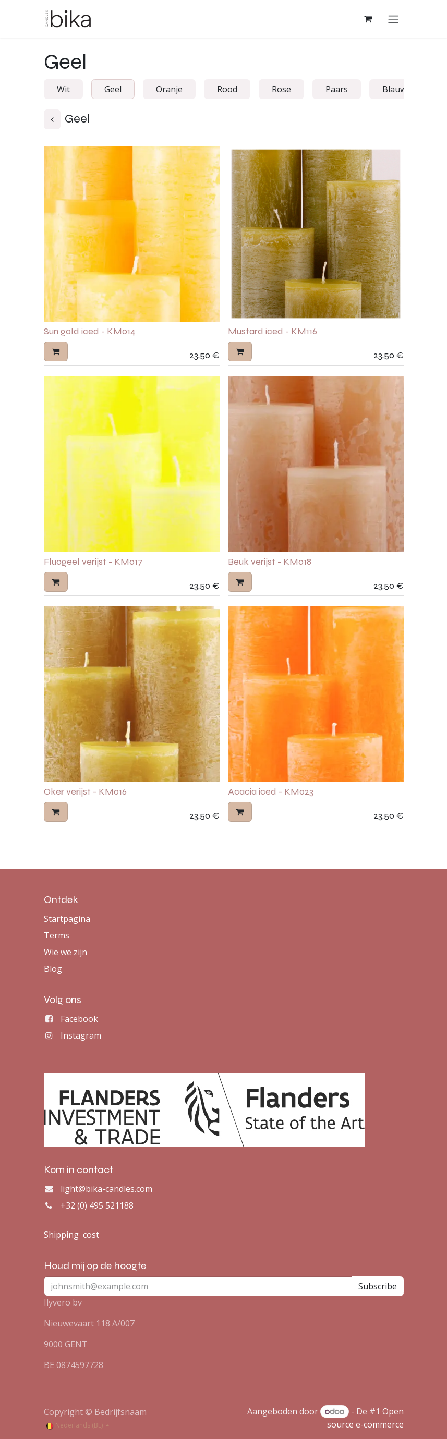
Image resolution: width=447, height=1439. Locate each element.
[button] (56, 352)
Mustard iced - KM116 (272, 332)
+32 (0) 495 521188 (97, 1205)
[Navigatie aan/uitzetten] (393, 19)
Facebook (79, 1019)
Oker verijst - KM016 (85, 792)
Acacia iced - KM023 (270, 792)
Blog (53, 968)
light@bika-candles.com (106, 1188)
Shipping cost (71, 1234)
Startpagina (67, 918)
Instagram (81, 1035)
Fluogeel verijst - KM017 (93, 562)
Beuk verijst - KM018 (269, 562)
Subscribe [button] (377, 1286)
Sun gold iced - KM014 (90, 332)
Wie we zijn (65, 952)
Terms (56, 935)
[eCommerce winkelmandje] (368, 19)
